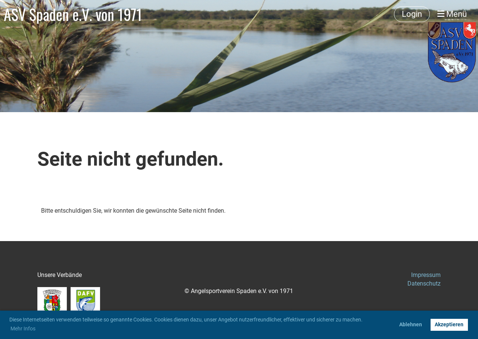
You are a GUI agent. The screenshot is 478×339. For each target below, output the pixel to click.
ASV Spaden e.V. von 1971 (73, 14)
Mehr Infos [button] (22, 329)
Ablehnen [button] (410, 324)
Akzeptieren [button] (449, 324)
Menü (452, 14)
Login (412, 14)
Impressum (426, 274)
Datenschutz (424, 283)
